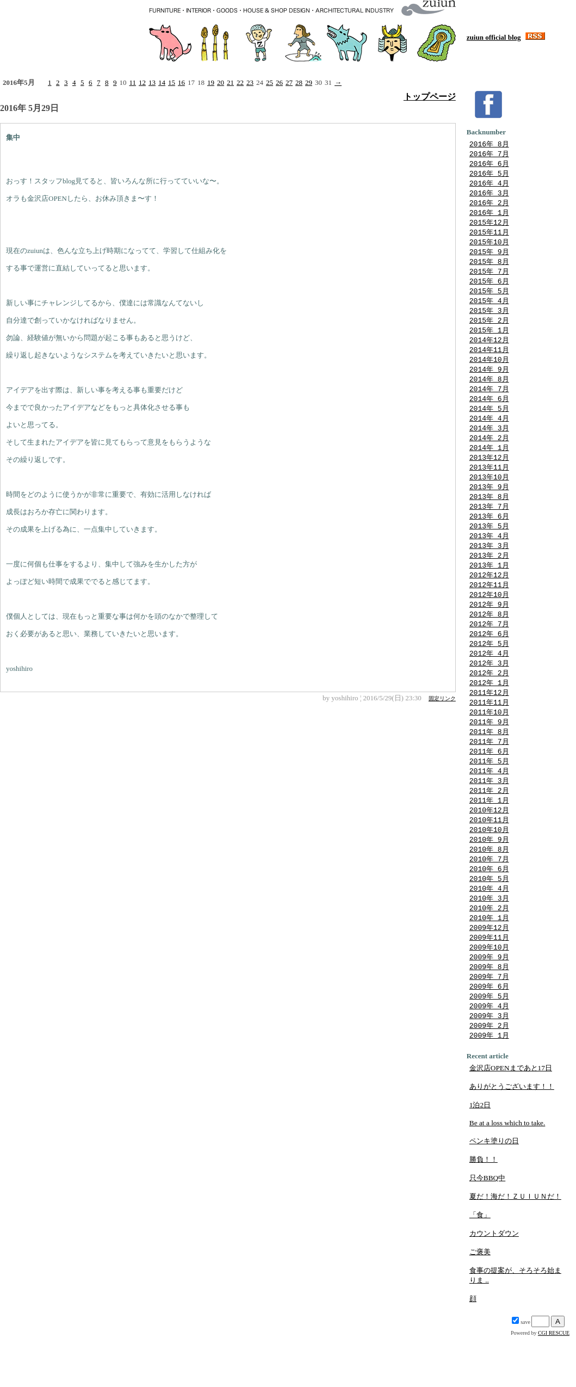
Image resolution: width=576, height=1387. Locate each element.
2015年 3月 (489, 320)
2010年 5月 (489, 919)
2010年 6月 (489, 909)
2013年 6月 (489, 537)
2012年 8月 (489, 640)
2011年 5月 (489, 795)
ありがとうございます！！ (511, 1136)
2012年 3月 (489, 692)
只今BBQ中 (487, 1228)
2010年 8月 (489, 888)
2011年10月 (489, 744)
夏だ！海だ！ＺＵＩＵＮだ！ (515, 1246)
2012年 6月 (489, 661)
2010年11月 (489, 857)
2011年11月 (489, 733)
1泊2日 (480, 1155)
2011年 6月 (489, 785)
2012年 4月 (489, 682)
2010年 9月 (489, 878)
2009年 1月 (489, 1085)
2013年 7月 (489, 527)
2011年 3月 (489, 816)
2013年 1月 (489, 589)
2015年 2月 (489, 330)
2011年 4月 (489, 806)
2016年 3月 (489, 196)
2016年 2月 (489, 206)
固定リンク (442, 698)
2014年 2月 (489, 454)
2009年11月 (489, 982)
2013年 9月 (489, 506)
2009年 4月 (489, 1054)
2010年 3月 (489, 940)
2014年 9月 (489, 382)
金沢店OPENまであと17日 (510, 1118)
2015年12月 (489, 227)
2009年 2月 (489, 1075)
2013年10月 (489, 496)
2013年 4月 (489, 558)
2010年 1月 (489, 961)
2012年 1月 (489, 713)
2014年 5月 (489, 423)
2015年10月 (489, 247)
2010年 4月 (489, 930)
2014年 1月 (489, 465)
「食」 (480, 1265)
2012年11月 (489, 609)
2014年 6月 (489, 413)
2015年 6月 (489, 289)
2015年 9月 (489, 258)
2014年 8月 (489, 392)
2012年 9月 (489, 630)
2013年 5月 (489, 547)
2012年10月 (489, 620)
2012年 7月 (489, 651)
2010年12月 (489, 847)
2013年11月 (489, 485)
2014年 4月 (489, 434)
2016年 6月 (489, 165)
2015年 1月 (489, 341)
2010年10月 (489, 868)
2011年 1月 (489, 837)
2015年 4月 (489, 310)
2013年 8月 (489, 516)
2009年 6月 (489, 1033)
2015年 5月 (489, 299)
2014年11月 (489, 361)
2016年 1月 (489, 216)
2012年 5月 (489, 671)
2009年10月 (489, 992)
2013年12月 (489, 475)
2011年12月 (489, 723)
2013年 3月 (489, 568)
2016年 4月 (489, 185)
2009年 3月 (489, 1064)
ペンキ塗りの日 (494, 1191)
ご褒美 (480, 1302)
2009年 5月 (489, 1044)
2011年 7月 (489, 775)
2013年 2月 (489, 578)
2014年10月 (489, 372)
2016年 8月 (489, 144)
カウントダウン (494, 1283)
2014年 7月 (489, 403)
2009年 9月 (489, 1002)
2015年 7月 (489, 278)
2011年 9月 (489, 754)
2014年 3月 (489, 444)
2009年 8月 (489, 1013)
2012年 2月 (489, 702)
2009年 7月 (489, 1023)
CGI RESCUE (553, 1383)
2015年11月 (489, 237)
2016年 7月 (489, 154)
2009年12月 (489, 971)
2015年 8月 (489, 268)
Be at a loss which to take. (507, 1173)
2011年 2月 (489, 826)
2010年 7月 (489, 899)
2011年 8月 (489, 764)
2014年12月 (489, 351)
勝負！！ (483, 1209)
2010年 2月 (489, 951)
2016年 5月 (489, 175)
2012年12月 (489, 599)
